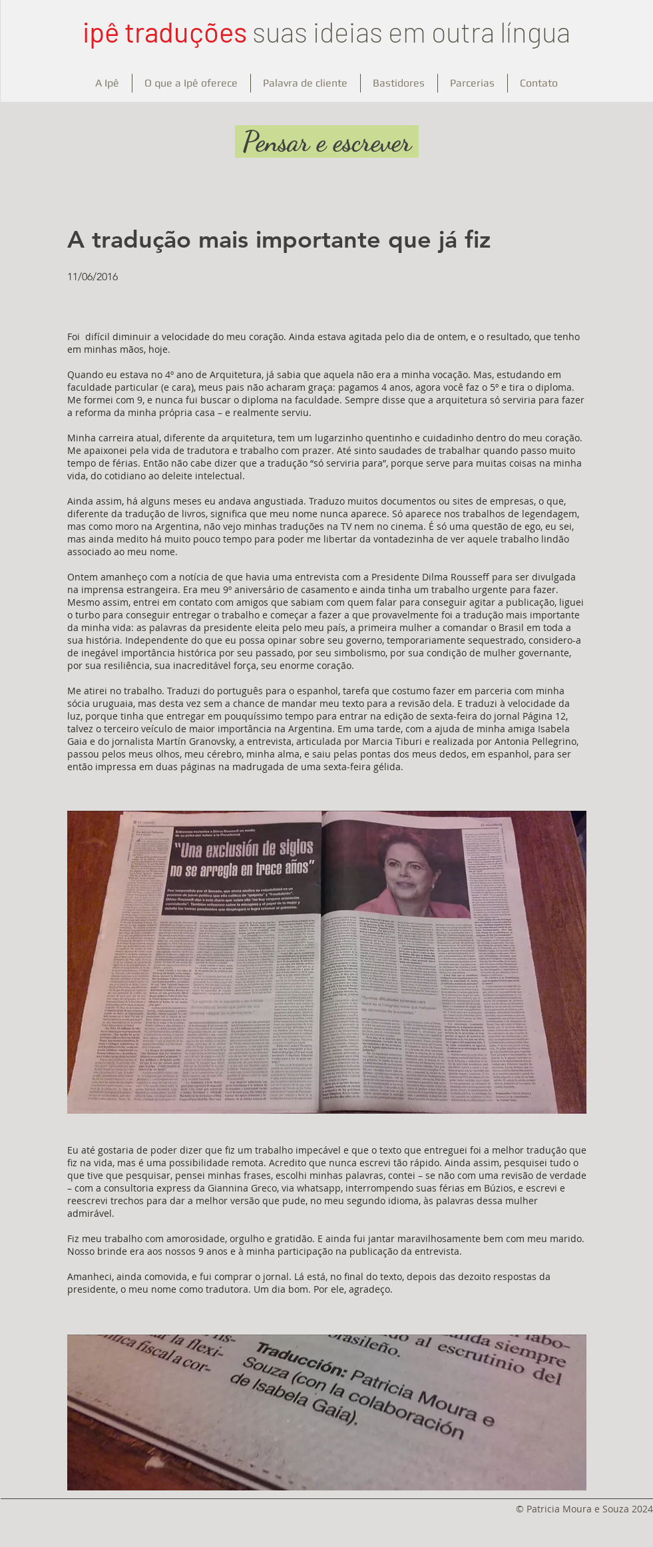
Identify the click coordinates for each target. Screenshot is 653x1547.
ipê (101, 31)
